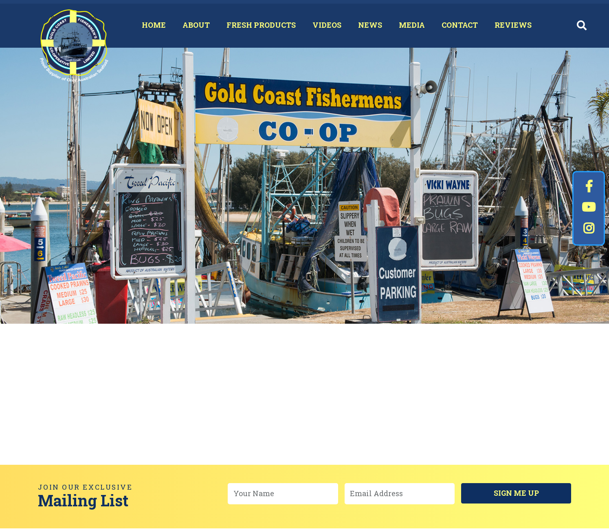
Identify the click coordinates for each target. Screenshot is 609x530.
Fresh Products (257, 26)
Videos (322, 26)
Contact (456, 26)
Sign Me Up (516, 495)
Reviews (509, 26)
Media (408, 26)
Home (150, 26)
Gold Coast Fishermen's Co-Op (76, 49)
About (192, 26)
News (366, 26)
